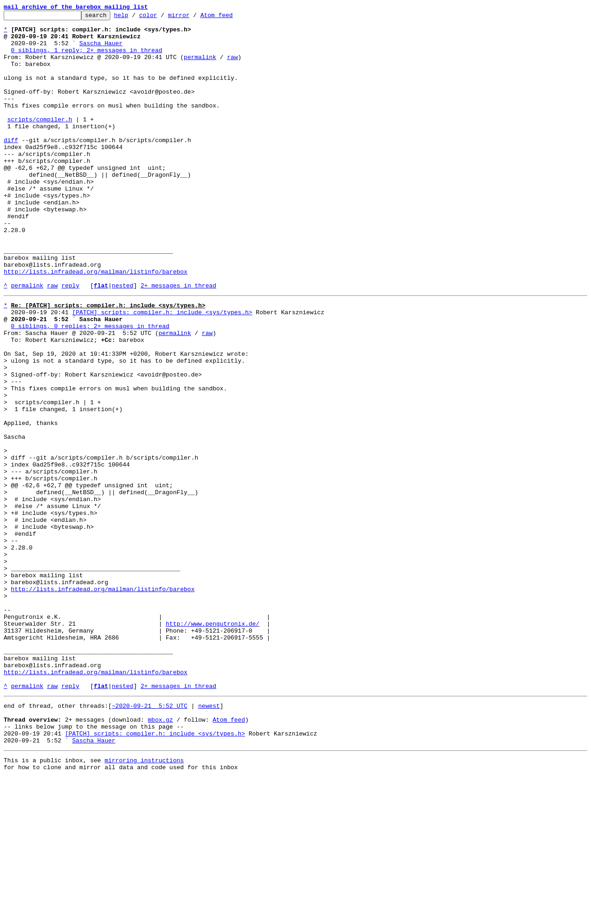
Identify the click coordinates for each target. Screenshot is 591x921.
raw (232, 66)
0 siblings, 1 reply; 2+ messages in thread (87, 58)
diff (11, 166)
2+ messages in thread (178, 340)
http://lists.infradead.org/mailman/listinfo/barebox (95, 324)
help (135, 17)
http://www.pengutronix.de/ (212, 744)
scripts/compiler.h (39, 141)
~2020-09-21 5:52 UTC (149, 840)
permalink (200, 66)
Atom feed (231, 17)
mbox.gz (160, 856)
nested (122, 340)
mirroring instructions (144, 902)
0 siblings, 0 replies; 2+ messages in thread (90, 387)
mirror (193, 17)
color (162, 17)
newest (209, 840)
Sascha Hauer (101, 50)
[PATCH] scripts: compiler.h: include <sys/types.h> (162, 370)
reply (70, 340)
